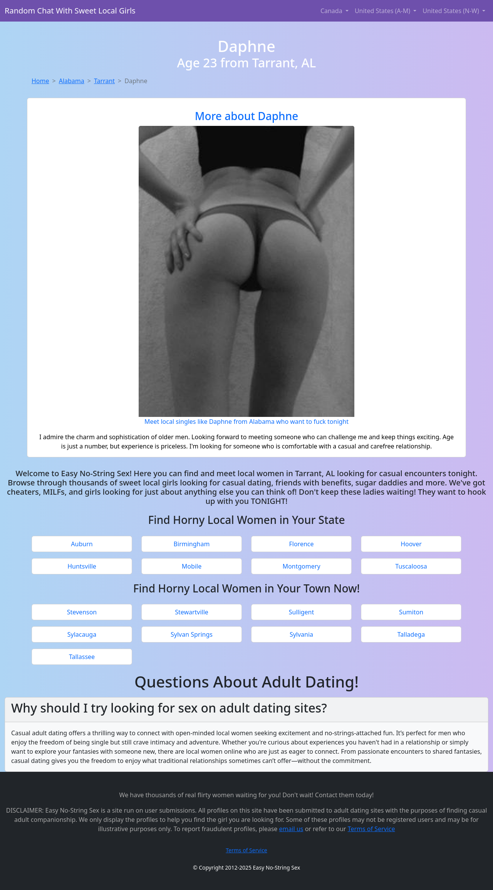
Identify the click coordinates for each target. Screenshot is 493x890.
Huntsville (81, 566)
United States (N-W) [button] (452, 11)
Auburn (81, 544)
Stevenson (82, 612)
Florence (301, 544)
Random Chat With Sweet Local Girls (70, 10)
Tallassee (82, 656)
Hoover (411, 544)
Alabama (71, 81)
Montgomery (301, 566)
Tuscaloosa (411, 566)
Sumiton (411, 612)
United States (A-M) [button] (383, 11)
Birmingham (192, 544)
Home (40, 81)
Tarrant (104, 81)
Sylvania (301, 634)
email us (291, 829)
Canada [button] (332, 11)
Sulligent (301, 612)
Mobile (191, 566)
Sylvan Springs (192, 634)
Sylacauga (81, 634)
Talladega (411, 634)
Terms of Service (371, 829)
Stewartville (191, 612)
